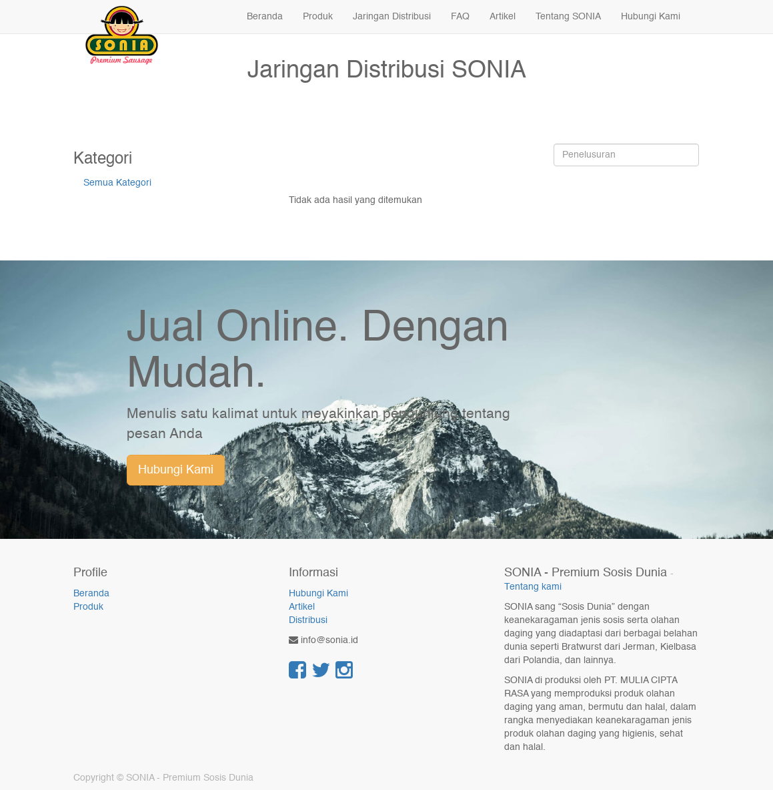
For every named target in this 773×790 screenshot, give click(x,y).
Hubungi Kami (175, 470)
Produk (88, 607)
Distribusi (308, 620)
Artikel (302, 607)
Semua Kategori (117, 183)
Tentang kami (533, 587)
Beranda (91, 593)
